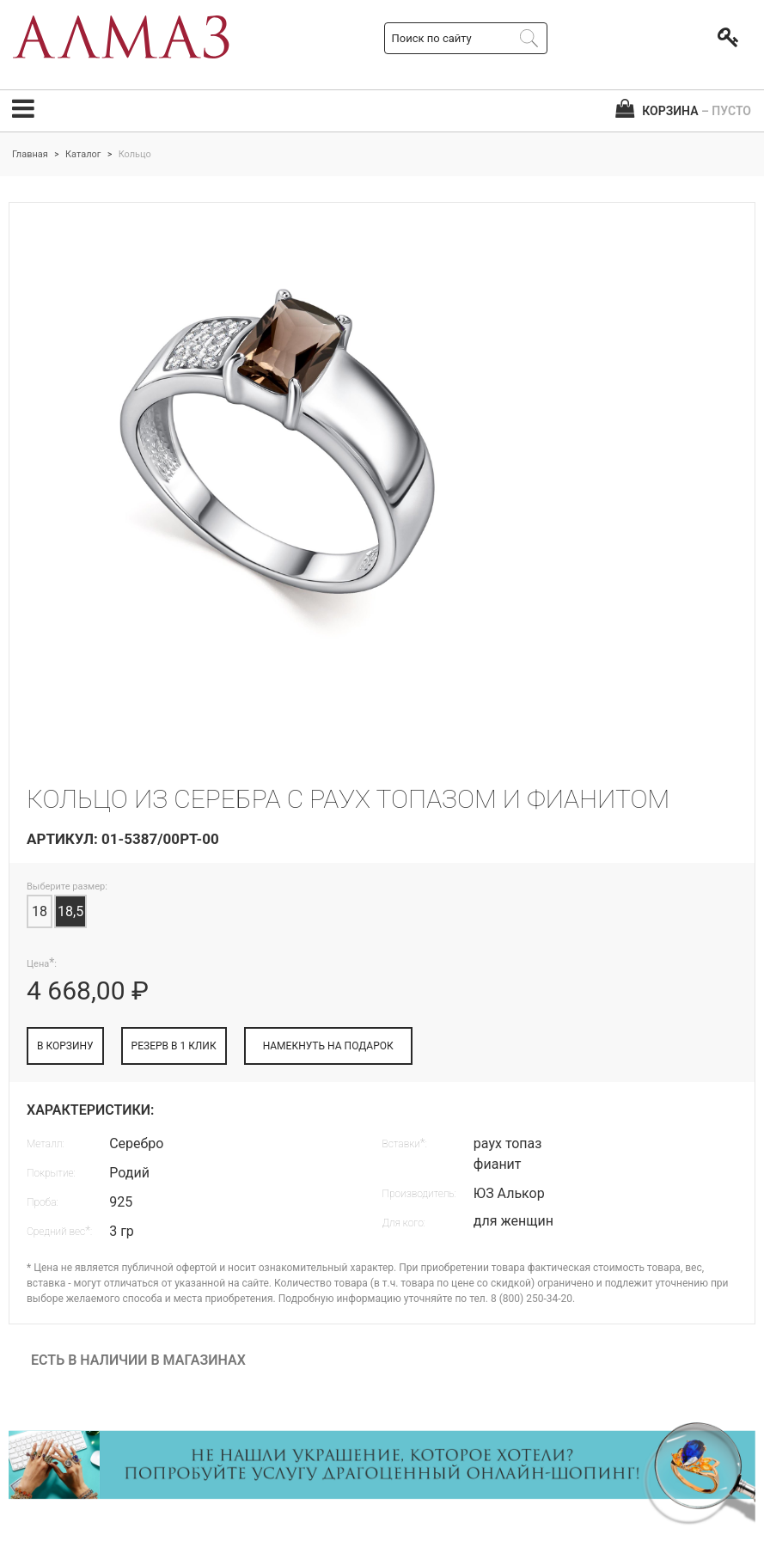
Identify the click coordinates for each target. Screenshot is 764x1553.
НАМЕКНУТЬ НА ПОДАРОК (328, 1046)
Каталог (83, 154)
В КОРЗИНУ (65, 1046)
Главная (30, 154)
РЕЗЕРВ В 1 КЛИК (174, 1046)
